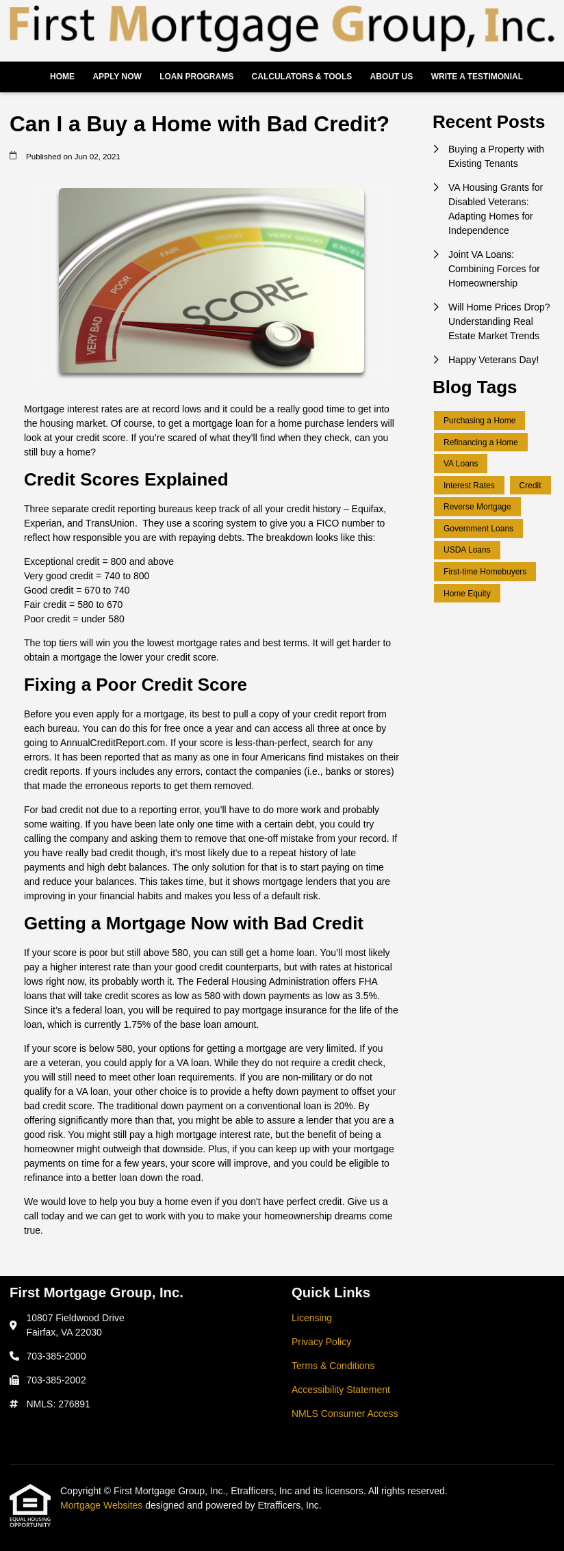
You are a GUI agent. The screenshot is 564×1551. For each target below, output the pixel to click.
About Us (391, 76)
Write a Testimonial (477, 76)
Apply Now (116, 76)
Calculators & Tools (302, 76)
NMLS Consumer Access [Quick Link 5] (345, 1413)
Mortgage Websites (102, 1505)
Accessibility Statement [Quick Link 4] (341, 1389)
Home (62, 76)
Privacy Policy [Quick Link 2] (321, 1341)
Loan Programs (196, 76)
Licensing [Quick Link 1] (312, 1317)
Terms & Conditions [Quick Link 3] (333, 1365)
